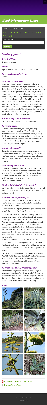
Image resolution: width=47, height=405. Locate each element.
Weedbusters (17, 7)
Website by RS (23, 400)
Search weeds (8, 39)
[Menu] (45, 2)
